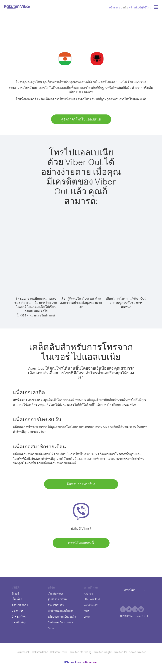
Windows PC (91, 605)
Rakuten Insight (103, 652)
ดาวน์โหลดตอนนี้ (81, 543)
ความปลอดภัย (20, 605)
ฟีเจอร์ (15, 593)
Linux (87, 616)
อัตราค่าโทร (19, 616)
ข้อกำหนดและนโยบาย (60, 610)
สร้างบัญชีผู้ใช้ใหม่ (140, 7)
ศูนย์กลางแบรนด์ (57, 599)
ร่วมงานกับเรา (56, 605)
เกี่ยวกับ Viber (55, 593)
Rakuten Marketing (80, 652)
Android (88, 593)
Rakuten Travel (58, 652)
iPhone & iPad (92, 599)
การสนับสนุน (19, 622)
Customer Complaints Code (60, 625)
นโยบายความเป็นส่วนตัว (62, 616)
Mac (86, 610)
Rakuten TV (120, 652)
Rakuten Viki (23, 652)
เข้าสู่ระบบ (115, 7)
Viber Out (17, 610)
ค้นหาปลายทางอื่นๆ (81, 484)
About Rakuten (137, 652)
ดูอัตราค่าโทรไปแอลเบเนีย (81, 119)
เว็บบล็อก (17, 599)
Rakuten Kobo (40, 652)
